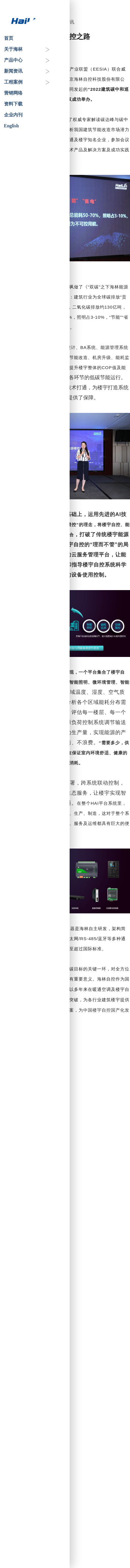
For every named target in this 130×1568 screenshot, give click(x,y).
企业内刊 (13, 114)
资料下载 (13, 103)
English (11, 125)
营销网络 (13, 92)
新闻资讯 (13, 71)
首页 (8, 38)
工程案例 (13, 82)
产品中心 (13, 60)
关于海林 (13, 49)
